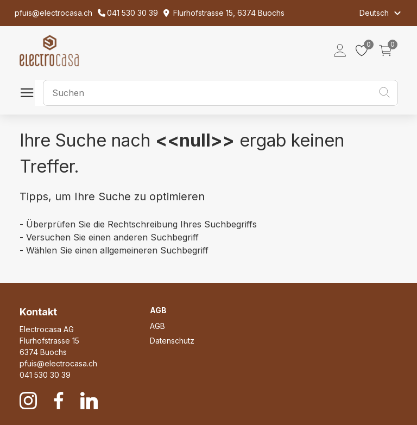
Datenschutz (172, 340)
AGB (157, 326)
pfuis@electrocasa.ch (58, 363)
